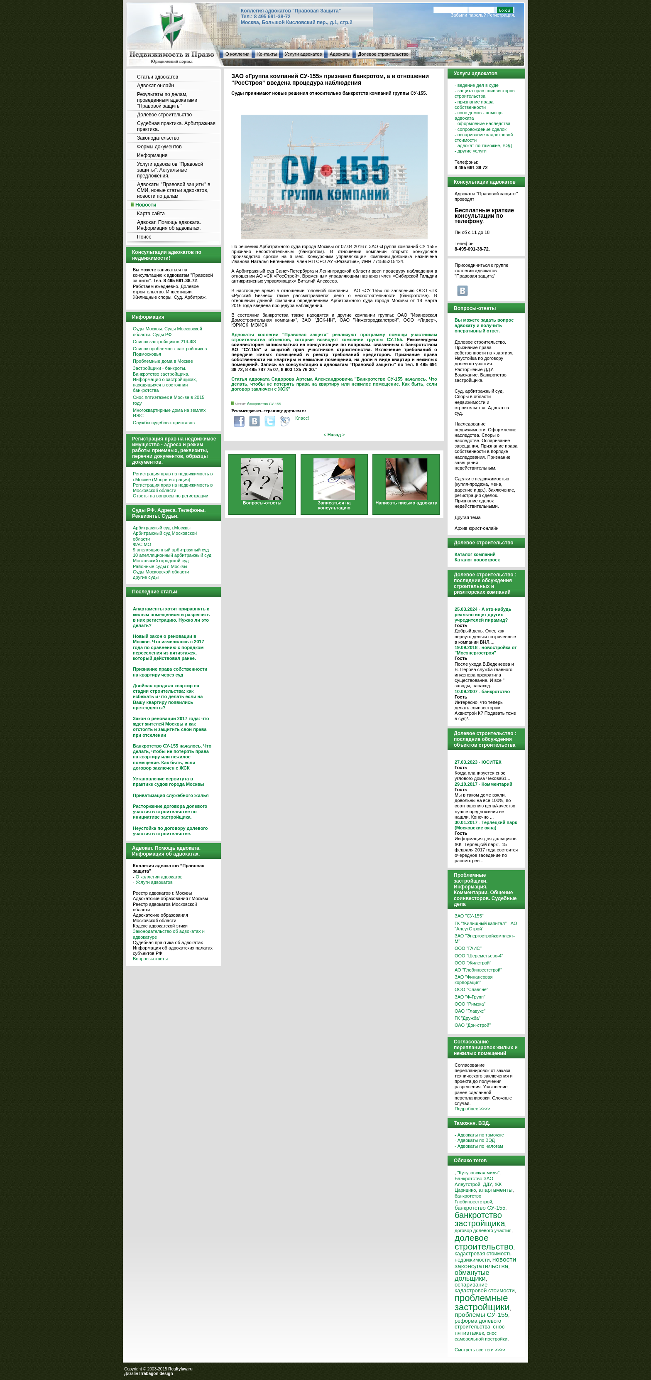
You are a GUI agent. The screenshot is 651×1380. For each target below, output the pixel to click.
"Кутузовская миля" (478, 1172)
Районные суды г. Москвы (160, 566)
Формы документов (159, 147)
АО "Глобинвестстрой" (478, 969)
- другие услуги (471, 150)
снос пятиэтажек (480, 1329)
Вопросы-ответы (150, 958)
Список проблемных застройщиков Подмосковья (170, 351)
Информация (152, 155)
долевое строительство (484, 1242)
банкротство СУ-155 (264, 404)
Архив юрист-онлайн (477, 528)
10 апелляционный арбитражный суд (172, 555)
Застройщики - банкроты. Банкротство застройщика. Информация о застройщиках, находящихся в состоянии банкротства (165, 379)
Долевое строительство (383, 54)
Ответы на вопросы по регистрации (170, 495)
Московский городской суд (160, 560)
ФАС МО (142, 544)
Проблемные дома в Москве (163, 361)
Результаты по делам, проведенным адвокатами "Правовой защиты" (167, 100)
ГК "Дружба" (467, 1018)
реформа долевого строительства (478, 1324)
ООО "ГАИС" (468, 948)
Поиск (144, 237)
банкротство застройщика (480, 1219)
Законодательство (158, 138)
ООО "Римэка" (470, 1003)
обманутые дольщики (472, 1275)
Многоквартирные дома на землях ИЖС (169, 413)
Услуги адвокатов (303, 54)
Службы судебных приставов (164, 422)
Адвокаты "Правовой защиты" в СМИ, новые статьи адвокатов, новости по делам (173, 190)
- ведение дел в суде (477, 85)
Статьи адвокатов (157, 77)
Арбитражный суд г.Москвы (162, 527)
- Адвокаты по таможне (479, 1134)
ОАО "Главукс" (470, 1011)
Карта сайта (151, 213)
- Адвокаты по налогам (479, 1146)
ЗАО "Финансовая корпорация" (474, 979)
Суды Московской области (161, 571)
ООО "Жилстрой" (473, 962)
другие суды (146, 577)
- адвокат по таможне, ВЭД (483, 145)
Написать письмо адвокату (406, 502)
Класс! (302, 418)
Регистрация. (501, 14)
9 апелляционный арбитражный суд (171, 549)
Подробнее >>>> (472, 1108)
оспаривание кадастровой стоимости (485, 1288)
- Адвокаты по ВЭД (475, 1140)
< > (334, 434)
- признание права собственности (474, 104)
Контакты (267, 54)
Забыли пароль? (468, 14)
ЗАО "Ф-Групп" (470, 996)
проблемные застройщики (482, 1302)
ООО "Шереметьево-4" (479, 955)
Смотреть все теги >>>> (480, 1349)
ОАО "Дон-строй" (473, 1025)
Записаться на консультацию (334, 505)
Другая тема (468, 517)
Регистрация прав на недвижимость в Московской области (173, 487)
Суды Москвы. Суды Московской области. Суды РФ (167, 331)
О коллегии (237, 54)
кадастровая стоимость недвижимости (483, 1257)
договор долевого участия (483, 1230)
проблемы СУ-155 (481, 1314)
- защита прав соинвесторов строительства (485, 93)
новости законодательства (485, 1262)
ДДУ (487, 1184)
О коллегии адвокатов (159, 876)
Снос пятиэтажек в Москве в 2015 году (168, 400)
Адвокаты (340, 54)
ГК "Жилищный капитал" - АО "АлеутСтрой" (486, 926)
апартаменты (496, 1190)
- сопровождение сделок (481, 129)
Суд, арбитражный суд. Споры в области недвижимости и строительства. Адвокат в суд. (482, 402)
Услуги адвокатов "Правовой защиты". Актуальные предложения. (170, 170)
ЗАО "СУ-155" (469, 915)
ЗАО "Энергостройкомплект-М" (485, 938)
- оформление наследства (482, 123)
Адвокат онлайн (155, 86)
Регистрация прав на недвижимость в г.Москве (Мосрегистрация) (173, 476)
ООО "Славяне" (471, 989)
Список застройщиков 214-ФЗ (164, 341)
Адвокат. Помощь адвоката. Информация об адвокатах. (169, 225)
